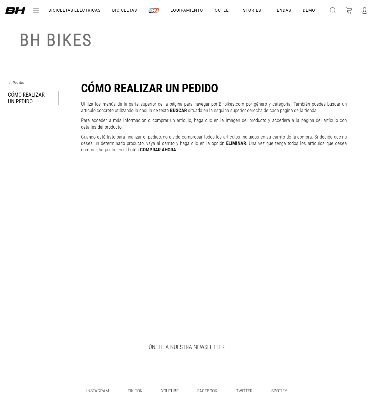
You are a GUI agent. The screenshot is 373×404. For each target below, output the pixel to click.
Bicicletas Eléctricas (74, 10)
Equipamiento (186, 10)
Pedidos (18, 82)
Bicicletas (124, 10)
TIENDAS (282, 10)
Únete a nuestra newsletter (187, 346)
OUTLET (223, 10)
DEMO (309, 10)
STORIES (252, 10)
